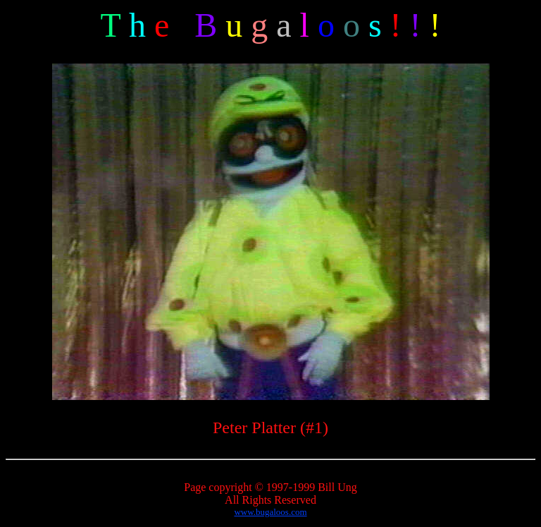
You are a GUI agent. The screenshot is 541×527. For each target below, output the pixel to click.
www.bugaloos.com (270, 512)
